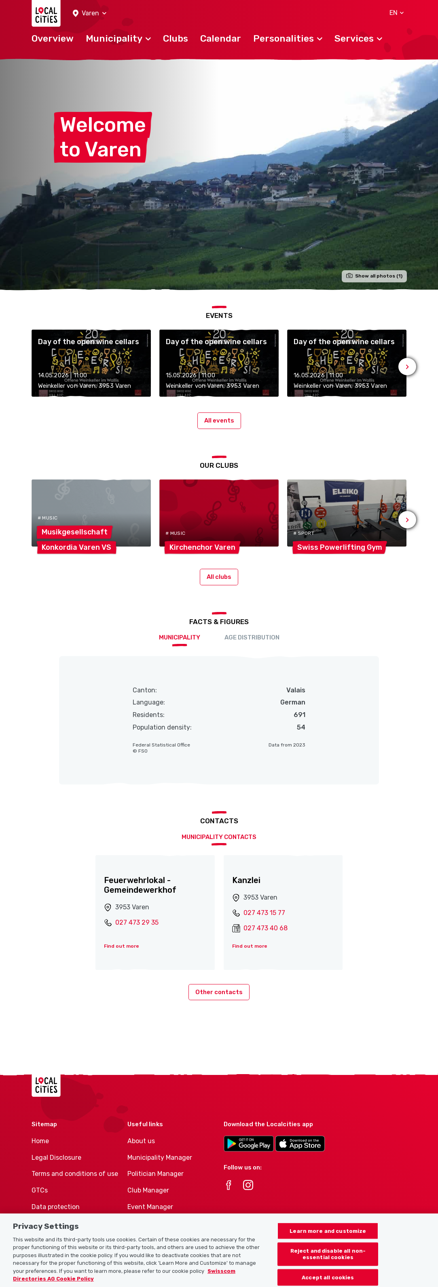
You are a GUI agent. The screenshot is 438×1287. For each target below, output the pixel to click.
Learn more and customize (328, 1241)
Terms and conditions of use (75, 1174)
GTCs (40, 1190)
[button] (89, 13)
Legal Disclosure (56, 1157)
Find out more (121, 946)
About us (141, 1141)
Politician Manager (155, 1174)
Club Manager (148, 1190)
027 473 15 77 (264, 913)
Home (40, 1141)
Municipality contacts (219, 837)
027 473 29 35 (137, 922)
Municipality (179, 637)
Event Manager (150, 1207)
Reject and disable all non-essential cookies (328, 1264)
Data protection (56, 1207)
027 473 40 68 (265, 928)
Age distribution (251, 637)
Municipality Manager (159, 1157)
